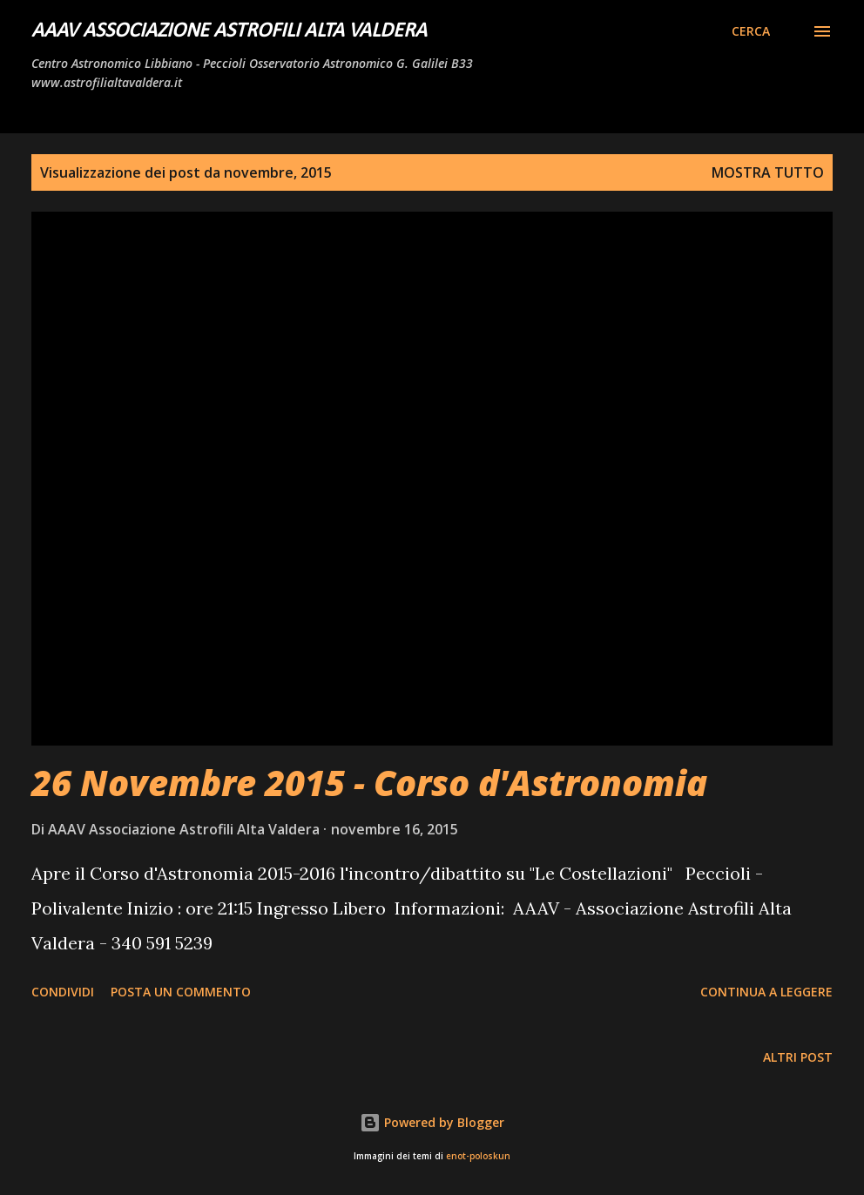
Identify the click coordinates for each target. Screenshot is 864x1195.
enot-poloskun (478, 1156)
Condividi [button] (62, 991)
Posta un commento (181, 991)
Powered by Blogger (432, 1122)
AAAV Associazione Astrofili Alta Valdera (229, 31)
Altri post (798, 1057)
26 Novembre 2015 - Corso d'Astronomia (369, 783)
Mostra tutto (768, 172)
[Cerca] (751, 31)
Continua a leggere (766, 991)
